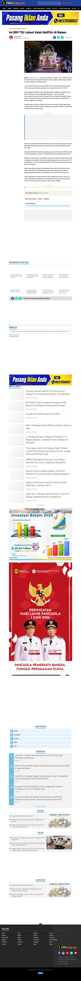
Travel (19, 944)
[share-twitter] (58, 37)
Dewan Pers (5, 937)
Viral (15, 746)
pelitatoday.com (34, 78)
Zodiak (51, 944)
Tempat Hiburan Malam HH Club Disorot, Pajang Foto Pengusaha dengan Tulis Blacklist (48, 392)
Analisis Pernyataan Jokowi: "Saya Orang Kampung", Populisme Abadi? (27, 895)
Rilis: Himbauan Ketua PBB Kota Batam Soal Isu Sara (49, 427)
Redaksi (72, 957)
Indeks (9, 8)
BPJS (19, 933)
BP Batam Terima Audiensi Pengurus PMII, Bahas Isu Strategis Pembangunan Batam (46, 404)
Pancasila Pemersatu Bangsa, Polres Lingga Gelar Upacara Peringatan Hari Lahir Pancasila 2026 (39, 788)
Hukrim (4, 940)
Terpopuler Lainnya (40, 806)
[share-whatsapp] (62, 37)
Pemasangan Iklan (63, 961)
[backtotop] (40, 925)
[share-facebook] (54, 37)
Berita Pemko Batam (39, 8)
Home (4, 8)
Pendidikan (17, 735)
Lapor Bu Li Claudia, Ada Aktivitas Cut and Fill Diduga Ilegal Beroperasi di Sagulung (47, 495)
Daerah (22, 8)
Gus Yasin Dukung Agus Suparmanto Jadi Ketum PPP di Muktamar (28, 838)
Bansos (35, 933)
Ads (40, 973)
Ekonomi (35, 937)
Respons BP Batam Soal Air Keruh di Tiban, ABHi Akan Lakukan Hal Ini (46, 484)
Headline (15, 8)
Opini (50, 942)
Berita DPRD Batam (65, 8)
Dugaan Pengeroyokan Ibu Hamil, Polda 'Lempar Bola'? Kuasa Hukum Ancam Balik (28, 826)
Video (15, 742)
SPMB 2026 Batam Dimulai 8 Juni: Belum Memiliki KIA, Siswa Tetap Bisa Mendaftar (46, 461)
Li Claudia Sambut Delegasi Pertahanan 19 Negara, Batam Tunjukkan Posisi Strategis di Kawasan (47, 439)
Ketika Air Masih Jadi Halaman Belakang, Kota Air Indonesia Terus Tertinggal (27, 890)
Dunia (19, 937)
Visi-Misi (60, 957)
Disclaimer (61, 959)
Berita (51, 933)
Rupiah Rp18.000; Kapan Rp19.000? (43, 414)
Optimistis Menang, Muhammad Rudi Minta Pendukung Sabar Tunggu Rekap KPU (28, 844)
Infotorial (36, 940)
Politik (74, 8)
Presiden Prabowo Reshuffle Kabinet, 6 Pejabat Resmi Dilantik (28, 820)
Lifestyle (55, 8)
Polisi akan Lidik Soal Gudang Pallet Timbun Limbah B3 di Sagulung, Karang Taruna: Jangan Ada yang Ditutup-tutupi (48, 451)
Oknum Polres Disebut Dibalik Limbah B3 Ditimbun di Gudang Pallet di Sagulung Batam (47, 472)
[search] (49, 3)
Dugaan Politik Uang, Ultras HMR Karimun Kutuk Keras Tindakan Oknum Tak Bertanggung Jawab (28, 849)
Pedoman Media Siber (70, 959)
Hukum (48, 8)
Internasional (53, 940)
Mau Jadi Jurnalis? (63, 963)
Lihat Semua (41, 505)
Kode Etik (66, 957)
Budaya (4, 935)
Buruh (19, 935)
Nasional (28, 8)
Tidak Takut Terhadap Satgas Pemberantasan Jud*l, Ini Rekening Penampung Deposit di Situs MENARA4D (41, 777)
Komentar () (68, 37)
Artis (3, 933)
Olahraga (36, 942)
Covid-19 (16, 738)
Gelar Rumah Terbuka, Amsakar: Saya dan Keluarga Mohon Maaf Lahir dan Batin (48, 206)
